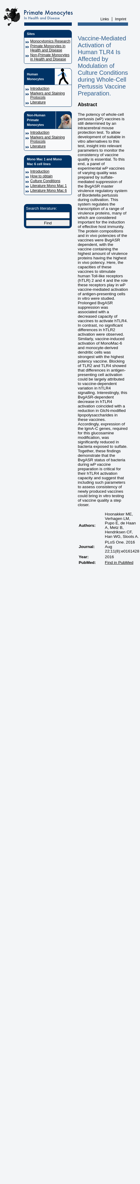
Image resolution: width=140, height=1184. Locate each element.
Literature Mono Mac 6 (48, 190)
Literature (38, 102)
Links (105, 19)
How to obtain (41, 176)
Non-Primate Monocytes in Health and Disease (49, 57)
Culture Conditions (45, 181)
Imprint (120, 19)
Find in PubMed (119, 562)
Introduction (39, 88)
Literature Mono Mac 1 (48, 186)
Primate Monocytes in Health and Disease (48, 48)
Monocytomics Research (50, 41)
